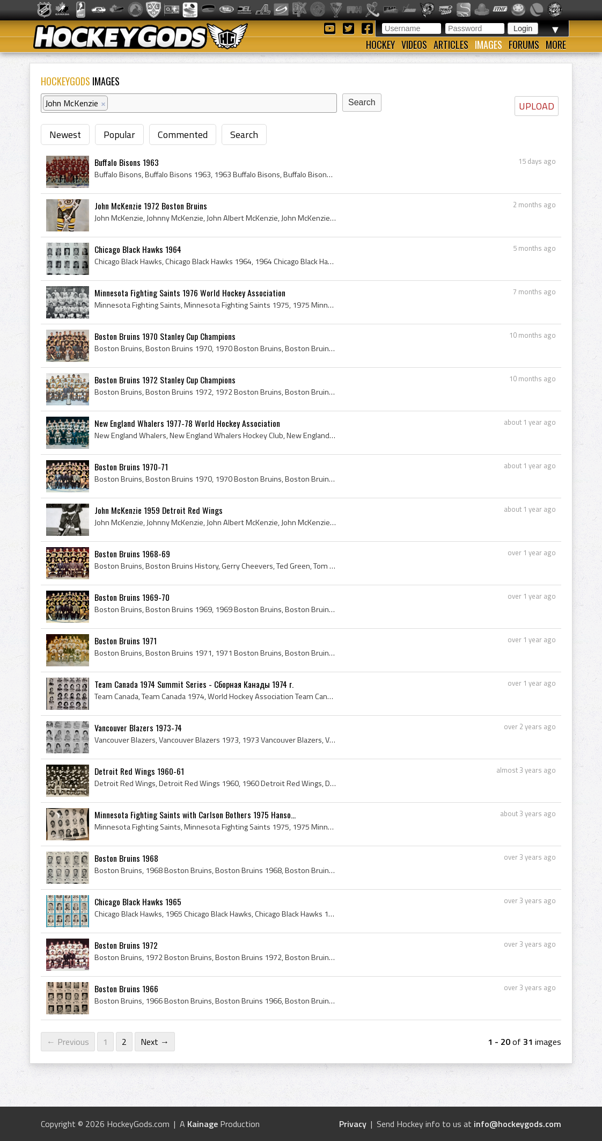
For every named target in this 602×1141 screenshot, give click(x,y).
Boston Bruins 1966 (126, 988)
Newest (65, 134)
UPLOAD (536, 106)
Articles (451, 45)
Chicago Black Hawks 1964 (137, 249)
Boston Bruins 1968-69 (132, 553)
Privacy (352, 1123)
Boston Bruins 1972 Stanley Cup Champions (165, 379)
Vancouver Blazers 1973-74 (138, 727)
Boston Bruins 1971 (125, 640)
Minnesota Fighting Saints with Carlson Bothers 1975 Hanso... (195, 814)
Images (488, 45)
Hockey (380, 45)
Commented (183, 134)
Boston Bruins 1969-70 (132, 597)
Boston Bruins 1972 (126, 945)
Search (244, 134)
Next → (155, 1041)
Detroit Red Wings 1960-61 (139, 771)
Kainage (202, 1123)
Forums (524, 45)
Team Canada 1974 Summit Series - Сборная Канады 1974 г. (193, 684)
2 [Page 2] (124, 1041)
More (556, 45)
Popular (119, 134)
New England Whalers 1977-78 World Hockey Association (187, 423)
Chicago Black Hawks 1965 (137, 901)
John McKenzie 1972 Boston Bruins (150, 205)
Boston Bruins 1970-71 (131, 466)
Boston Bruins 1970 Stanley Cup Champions (165, 336)
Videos (414, 45)
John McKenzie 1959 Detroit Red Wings (158, 510)
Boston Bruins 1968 (126, 858)
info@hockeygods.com (517, 1123)
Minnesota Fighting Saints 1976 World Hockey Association (189, 292)
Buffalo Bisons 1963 (126, 162)
